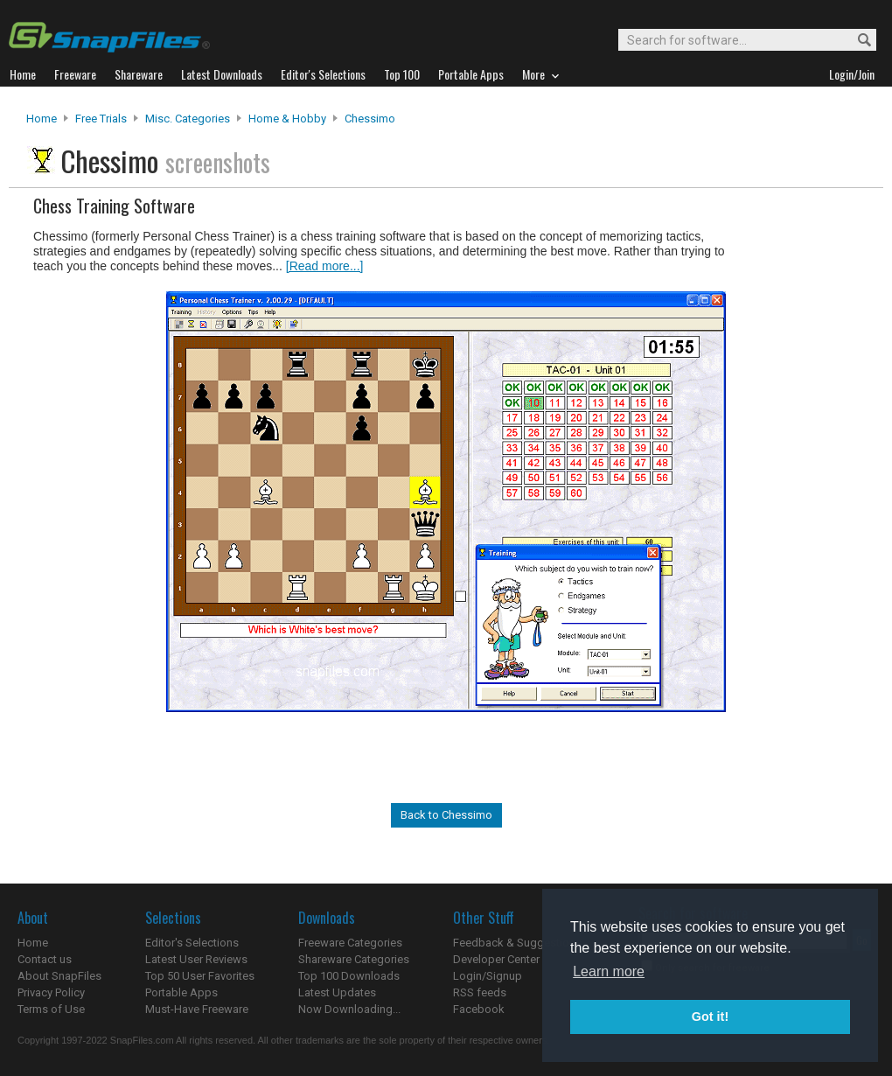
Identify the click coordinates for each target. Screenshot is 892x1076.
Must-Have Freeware (196, 1009)
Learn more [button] (609, 971)
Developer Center (496, 959)
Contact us (44, 959)
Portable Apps (181, 992)
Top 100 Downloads (349, 975)
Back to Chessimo (446, 814)
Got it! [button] (710, 1017)
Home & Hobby (287, 118)
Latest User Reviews (196, 959)
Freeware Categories (350, 942)
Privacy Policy (51, 992)
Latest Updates (337, 992)
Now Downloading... (349, 1009)
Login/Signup (487, 975)
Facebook (479, 1009)
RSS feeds (479, 992)
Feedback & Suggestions (517, 942)
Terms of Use (51, 1009)
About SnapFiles (59, 975)
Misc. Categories (187, 118)
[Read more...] (325, 266)
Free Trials (101, 118)
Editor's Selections (192, 942)
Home (41, 118)
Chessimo (370, 118)
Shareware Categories (353, 959)
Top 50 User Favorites (199, 975)
